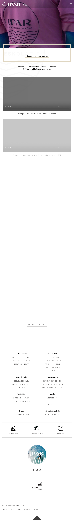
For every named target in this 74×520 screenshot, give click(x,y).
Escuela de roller (21, 381)
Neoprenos (52, 405)
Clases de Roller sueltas (21, 384)
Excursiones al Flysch (21, 398)
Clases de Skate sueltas (52, 361)
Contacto (35, 509)
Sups (52, 401)
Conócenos (27, 509)
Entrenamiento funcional (52, 388)
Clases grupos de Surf (21, 357)
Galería (19, 509)
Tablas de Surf (52, 398)
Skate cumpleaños (52, 367)
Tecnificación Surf (21, 364)
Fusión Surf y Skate (52, 364)
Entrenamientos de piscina (52, 384)
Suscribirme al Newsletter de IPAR (13, 506)
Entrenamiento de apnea (52, 381)
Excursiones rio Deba (21, 401)
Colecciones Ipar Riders (21, 415)
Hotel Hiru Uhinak (52, 415)
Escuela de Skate (52, 357)
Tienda (12, 509)
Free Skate (52, 371)
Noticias (5, 509)
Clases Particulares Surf (21, 361)
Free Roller (21, 388)
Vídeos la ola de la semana (37, 324)
